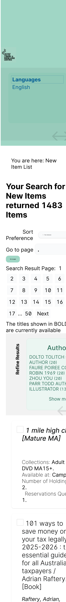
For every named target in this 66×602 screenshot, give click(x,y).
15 (47, 302)
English (21, 87)
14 (35, 302)
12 (12, 302)
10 (47, 290)
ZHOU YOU (41, 378)
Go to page (20, 249)
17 (12, 313)
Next (43, 313)
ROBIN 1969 (42, 373)
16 (59, 302)
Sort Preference (19, 235)
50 (28, 313)
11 (59, 290)
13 (24, 302)
